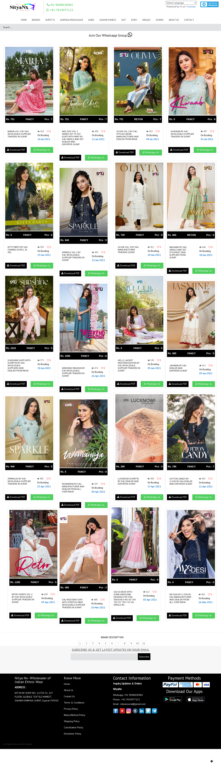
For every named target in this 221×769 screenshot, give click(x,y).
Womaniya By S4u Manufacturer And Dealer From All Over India (73, 488)
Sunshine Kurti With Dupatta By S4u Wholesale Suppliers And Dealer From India (18, 365)
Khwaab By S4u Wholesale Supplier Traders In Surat (182, 135)
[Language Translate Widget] (181, 3)
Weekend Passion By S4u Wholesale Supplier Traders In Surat (73, 372)
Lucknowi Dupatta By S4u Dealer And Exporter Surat (126, 481)
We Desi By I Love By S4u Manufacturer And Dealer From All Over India (182, 598)
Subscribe (144, 659)
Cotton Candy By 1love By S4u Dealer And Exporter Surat (180, 482)
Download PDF (16, 152)
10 (137, 645)
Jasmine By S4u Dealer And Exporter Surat (180, 368)
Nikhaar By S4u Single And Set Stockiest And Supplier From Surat (179, 252)
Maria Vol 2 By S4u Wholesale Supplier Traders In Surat (19, 135)
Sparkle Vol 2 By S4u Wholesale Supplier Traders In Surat (73, 256)
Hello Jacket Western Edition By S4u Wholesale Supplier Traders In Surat (127, 365)
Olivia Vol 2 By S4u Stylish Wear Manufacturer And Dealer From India (127, 135)
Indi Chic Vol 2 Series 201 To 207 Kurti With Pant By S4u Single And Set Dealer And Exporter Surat (73, 138)
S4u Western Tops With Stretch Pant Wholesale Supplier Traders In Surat (73, 604)
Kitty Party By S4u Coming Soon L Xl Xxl (18, 250)
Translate (188, 6)
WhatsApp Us (41, 152)
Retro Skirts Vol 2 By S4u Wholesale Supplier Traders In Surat (19, 598)
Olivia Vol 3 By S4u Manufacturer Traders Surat (126, 250)
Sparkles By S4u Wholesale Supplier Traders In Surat (19, 482)
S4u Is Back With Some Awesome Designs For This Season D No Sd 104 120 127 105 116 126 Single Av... (127, 598)
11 (144, 645)
